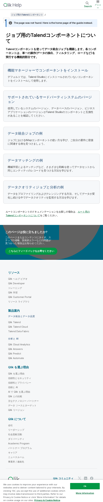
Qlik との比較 (15, 396)
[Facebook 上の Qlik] (91, 478)
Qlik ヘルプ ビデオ (17, 278)
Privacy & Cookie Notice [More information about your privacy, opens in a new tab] (47, 500)
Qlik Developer (16, 283)
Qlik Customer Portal (19, 297)
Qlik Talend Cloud (18, 326)
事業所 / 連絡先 (16, 461)
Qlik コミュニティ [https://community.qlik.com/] (63, 478)
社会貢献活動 (15, 434)
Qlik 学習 (13, 292)
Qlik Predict (14, 353)
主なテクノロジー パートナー (23, 400)
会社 (10, 425)
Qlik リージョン (16, 410)
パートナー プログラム (20, 448)
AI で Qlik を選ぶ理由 (19, 391)
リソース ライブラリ (19, 301)
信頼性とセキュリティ (19, 378)
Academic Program (19, 443)
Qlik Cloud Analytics (19, 344)
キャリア (12, 452)
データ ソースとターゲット (22, 405)
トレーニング (15, 288)
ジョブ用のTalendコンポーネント (27, 14)
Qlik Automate (16, 358)
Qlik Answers (15, 349)
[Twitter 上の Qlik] (79, 478)
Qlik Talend (14, 322)
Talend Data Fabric (18, 331)
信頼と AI (13, 387)
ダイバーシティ (16, 438)
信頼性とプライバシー (19, 382)
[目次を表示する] (6, 15)
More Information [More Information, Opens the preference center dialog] (85, 493)
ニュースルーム (16, 457)
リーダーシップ (16, 429)
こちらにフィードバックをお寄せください (31, 251)
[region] (51, 490)
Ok (84, 486)
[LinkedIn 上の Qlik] (85, 478)
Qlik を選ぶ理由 (16, 373)
